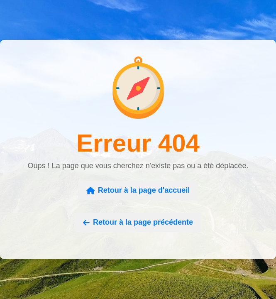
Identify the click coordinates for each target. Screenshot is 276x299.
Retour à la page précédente (138, 222)
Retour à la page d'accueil (138, 190)
